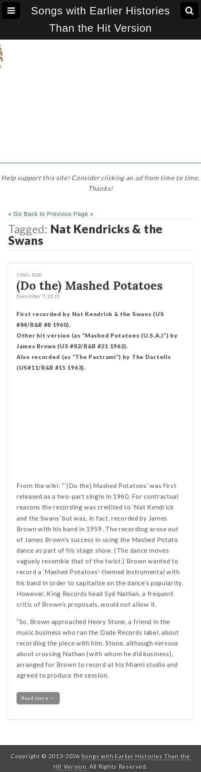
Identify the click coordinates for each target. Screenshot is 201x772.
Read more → (38, 698)
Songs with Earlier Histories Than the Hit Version (100, 19)
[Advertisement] (100, 105)
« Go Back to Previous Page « (50, 214)
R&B (37, 274)
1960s (23, 274)
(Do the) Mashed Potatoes (89, 285)
